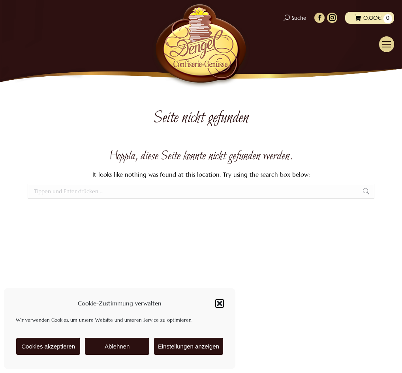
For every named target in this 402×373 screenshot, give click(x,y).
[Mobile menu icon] (386, 44)
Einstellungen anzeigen (188, 346)
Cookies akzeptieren (48, 346)
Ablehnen (117, 346)
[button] (220, 303)
